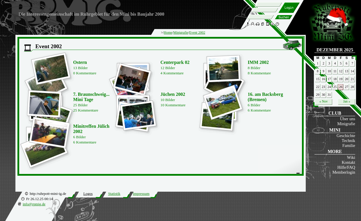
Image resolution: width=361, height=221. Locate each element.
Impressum (141, 194)
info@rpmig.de (34, 204)
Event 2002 (197, 32)
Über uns (347, 118)
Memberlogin (343, 172)
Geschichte (346, 135)
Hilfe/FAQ (346, 167)
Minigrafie (346, 123)
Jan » (346, 101)
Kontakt (348, 162)
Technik (348, 140)
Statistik (114, 194)
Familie (348, 145)
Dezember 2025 (334, 49)
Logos (88, 194)
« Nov (323, 101)
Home (168, 32)
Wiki (351, 157)
